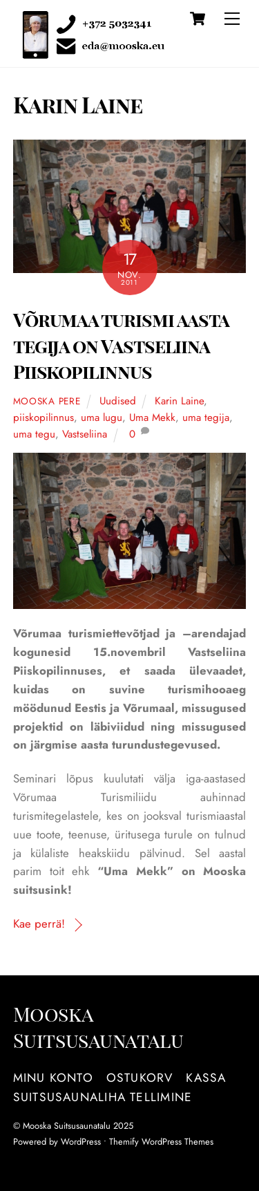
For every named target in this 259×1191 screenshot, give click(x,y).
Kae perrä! (39, 923)
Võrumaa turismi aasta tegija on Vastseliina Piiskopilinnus (121, 345)
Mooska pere (47, 401)
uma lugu (101, 417)
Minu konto (53, 1078)
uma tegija (205, 417)
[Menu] (232, 18)
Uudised (117, 401)
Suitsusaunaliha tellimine (102, 1097)
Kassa (206, 1078)
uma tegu (34, 434)
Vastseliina (84, 434)
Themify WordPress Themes (161, 1141)
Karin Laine (179, 401)
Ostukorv (139, 1078)
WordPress (81, 1141)
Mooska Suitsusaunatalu (67, 1125)
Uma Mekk (152, 417)
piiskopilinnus (43, 417)
